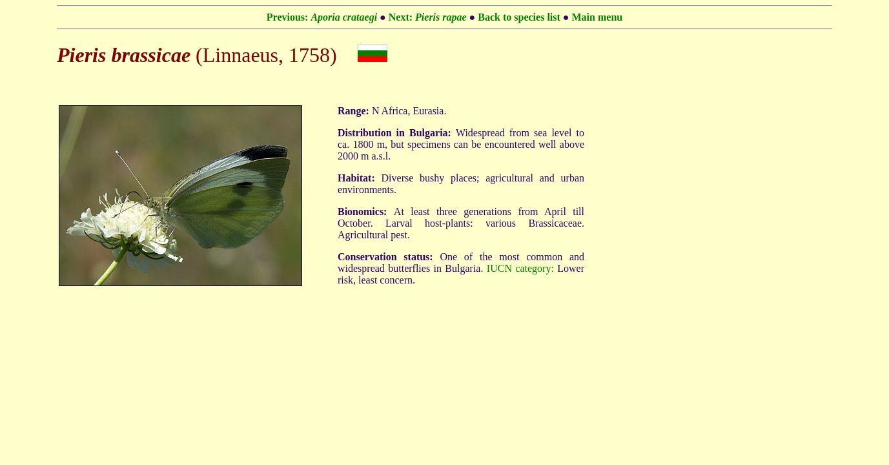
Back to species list (519, 17)
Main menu (597, 17)
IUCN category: (520, 268)
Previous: (322, 17)
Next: (428, 17)
